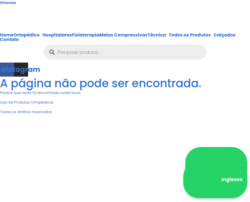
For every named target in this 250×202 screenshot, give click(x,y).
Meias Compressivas (123, 35)
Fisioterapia (85, 35)
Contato (9, 39)
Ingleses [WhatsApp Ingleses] (215, 179)
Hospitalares (57, 35)
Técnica (157, 35)
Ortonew (8, 2)
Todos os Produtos (190, 35)
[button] (28, 35)
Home (7, 35)
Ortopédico (27, 35)
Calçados (224, 35)
